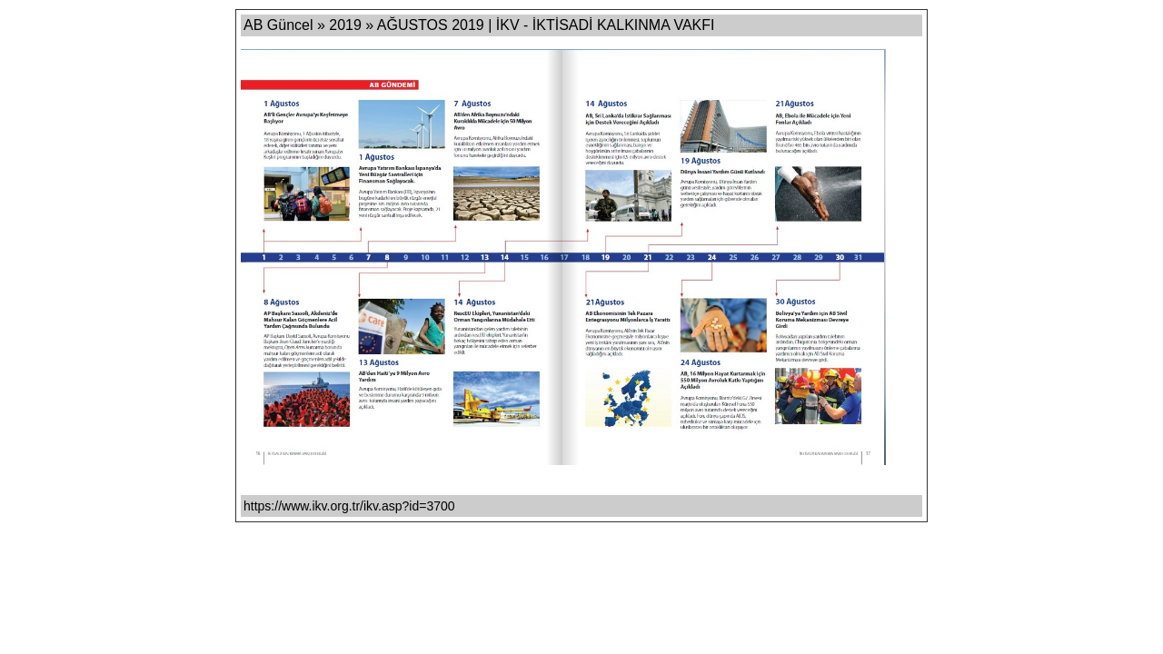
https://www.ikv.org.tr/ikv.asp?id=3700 (349, 506)
